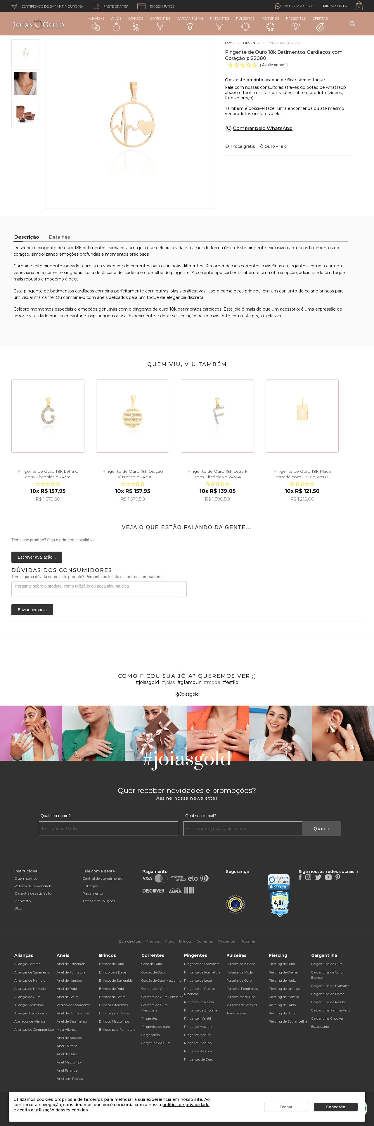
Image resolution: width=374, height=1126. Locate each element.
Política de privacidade (33, 886)
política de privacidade (185, 1104)
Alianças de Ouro (27, 997)
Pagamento (92, 893)
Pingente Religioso (198, 1051)
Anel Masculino (69, 1062)
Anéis (116, 23)
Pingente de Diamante (201, 964)
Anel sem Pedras (70, 1079)
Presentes (296, 23)
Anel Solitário (67, 1046)
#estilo (230, 682)
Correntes (160, 23)
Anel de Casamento (72, 1021)
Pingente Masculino (199, 1027)
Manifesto (22, 901)
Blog (18, 908)
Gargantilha (150, 1035)
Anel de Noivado (69, 1038)
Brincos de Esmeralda (116, 980)
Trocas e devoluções (98, 901)
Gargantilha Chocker (327, 1018)
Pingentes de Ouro (198, 1059)
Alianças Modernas (29, 1005)
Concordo (335, 1107)
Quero (322, 828)
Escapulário (320, 1027)
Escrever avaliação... (37, 557)
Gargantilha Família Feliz (330, 1010)
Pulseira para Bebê (240, 964)
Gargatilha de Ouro (155, 1043)
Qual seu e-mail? (200, 815)
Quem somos (25, 878)
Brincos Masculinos (114, 1021)
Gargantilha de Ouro (326, 964)
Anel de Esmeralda (71, 964)
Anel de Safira (67, 997)
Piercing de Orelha (283, 972)
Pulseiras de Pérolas (241, 1005)
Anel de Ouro (67, 1054)
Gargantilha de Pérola (328, 1002)
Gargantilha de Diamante (330, 986)
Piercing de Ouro (282, 964)
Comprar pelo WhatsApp (262, 128)
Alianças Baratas (27, 964)
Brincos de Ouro (111, 964)
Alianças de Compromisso (34, 1030)
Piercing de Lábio (282, 1005)
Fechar (286, 1107)
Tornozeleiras (236, 1013)
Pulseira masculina (241, 997)
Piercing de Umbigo (284, 989)
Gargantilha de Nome (327, 994)
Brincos (135, 23)
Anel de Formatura (71, 972)
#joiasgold (147, 682)
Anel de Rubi (67, 989)
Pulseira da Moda (239, 972)
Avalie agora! (274, 65)
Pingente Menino (198, 1043)
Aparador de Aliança (30, 1021)
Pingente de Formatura (202, 972)
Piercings (270, 23)
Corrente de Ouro (154, 989)
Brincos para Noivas (114, 1013)
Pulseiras (245, 23)
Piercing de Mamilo (284, 997)
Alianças (96, 23)
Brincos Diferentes (113, 1005)
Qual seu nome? (56, 815)
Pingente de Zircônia (200, 1010)
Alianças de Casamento (32, 972)
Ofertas (320, 24)
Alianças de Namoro (29, 980)
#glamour (189, 682)
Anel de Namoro (69, 980)
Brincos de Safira (112, 997)
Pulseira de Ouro (239, 980)
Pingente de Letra (198, 980)
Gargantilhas (190, 23)
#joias (168, 682)
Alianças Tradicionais (30, 1013)
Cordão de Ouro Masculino (161, 980)
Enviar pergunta (32, 609)
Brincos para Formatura (117, 1030)
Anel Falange (67, 1070)
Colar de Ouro (151, 964)
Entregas (90, 886)
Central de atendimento (102, 878)
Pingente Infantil (197, 1018)
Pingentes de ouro (155, 1027)
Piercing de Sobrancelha (288, 1021)
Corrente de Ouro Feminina (162, 997)
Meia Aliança (67, 1030)
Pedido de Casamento (73, 1005)
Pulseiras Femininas (242, 989)
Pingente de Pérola (199, 1002)
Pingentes (219, 23)
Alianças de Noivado (30, 989)
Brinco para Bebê (112, 972)
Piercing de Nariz (282, 980)
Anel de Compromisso (73, 1013)
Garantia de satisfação (32, 893)
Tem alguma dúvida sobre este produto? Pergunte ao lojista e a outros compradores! (88, 576)
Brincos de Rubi (111, 989)
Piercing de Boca (282, 1013)
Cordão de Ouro (153, 972)
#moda (212, 682)
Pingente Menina (198, 1035)
